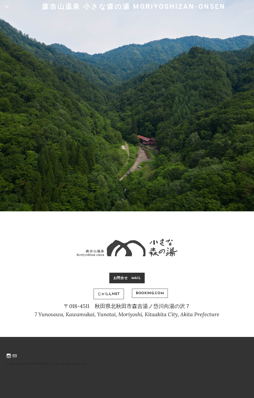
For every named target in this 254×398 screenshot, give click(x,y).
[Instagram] (9, 356)
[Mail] (15, 356)
